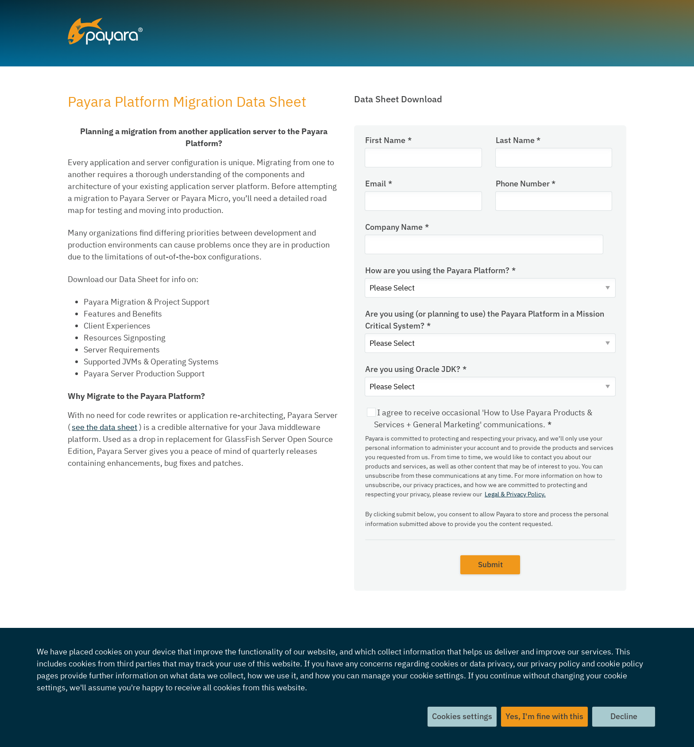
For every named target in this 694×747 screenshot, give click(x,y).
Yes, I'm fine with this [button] (543, 717)
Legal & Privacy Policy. (515, 497)
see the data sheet (104, 427)
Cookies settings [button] (461, 717)
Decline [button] (623, 717)
